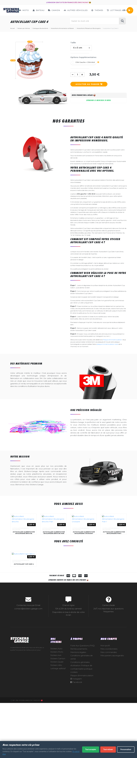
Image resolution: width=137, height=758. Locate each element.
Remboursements (78, 709)
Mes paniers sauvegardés (112, 716)
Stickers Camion (57, 719)
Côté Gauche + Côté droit (85, 62)
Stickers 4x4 (55, 716)
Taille (73, 42)
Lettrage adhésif (57, 729)
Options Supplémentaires (83, 57)
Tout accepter (90, 749)
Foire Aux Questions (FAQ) (82, 706)
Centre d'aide (108, 666)
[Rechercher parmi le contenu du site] (94, 21)
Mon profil (105, 706)
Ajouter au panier (89, 84)
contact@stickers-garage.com (28, 669)
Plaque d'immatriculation (112, 340)
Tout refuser (108, 749)
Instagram (76, 739)
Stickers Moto (56, 712)
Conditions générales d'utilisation (80, 724)
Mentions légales (78, 712)
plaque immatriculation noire (107, 344)
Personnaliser (125, 749)
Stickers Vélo (56, 726)
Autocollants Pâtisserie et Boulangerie (20, 559)
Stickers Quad (56, 722)
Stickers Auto (56, 709)
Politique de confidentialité (81, 727)
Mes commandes (108, 712)
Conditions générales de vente (81, 717)
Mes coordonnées (108, 709)
